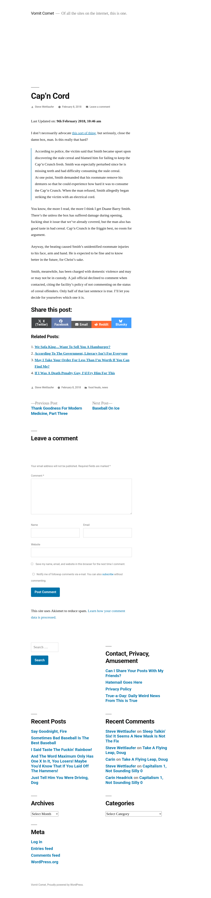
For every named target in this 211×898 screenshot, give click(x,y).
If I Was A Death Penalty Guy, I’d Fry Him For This (75, 373)
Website (35, 544)
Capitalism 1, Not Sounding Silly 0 (136, 768)
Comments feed (45, 855)
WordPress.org (44, 861)
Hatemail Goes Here (124, 682)
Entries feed (42, 848)
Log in (36, 841)
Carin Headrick (119, 777)
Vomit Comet (42, 13)
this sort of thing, (84, 133)
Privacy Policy (118, 689)
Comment (37, 475)
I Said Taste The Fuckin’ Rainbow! (61, 749)
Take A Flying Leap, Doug (145, 759)
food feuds (94, 387)
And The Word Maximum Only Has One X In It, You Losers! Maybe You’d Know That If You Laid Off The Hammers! (62, 763)
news (105, 387)
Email (86, 524)
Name (34, 524)
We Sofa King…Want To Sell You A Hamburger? (72, 347)
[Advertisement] (105, 52)
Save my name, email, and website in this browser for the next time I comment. (80, 564)
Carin (110, 759)
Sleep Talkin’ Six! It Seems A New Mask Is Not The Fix (136, 736)
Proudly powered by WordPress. (65, 884)
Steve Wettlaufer (44, 106)
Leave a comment (100, 106)
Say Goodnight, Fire (49, 731)
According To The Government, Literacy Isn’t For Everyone (81, 353)
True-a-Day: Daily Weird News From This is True (133, 698)
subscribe (108, 574)
